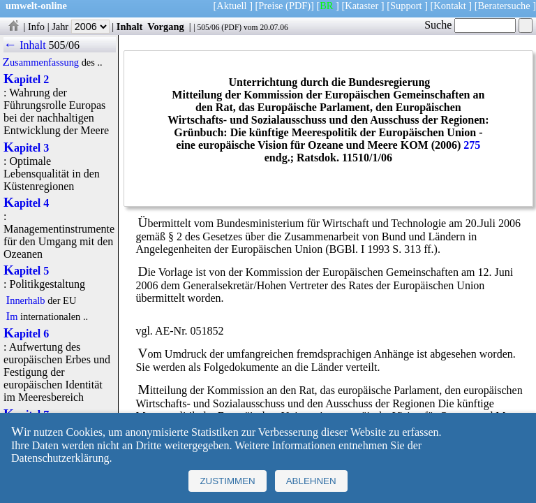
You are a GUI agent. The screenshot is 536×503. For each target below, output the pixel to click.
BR (326, 5)
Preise (270, 5)
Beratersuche (504, 5)
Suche (470, 25)
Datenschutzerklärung (60, 458)
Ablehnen (311, 481)
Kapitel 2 (26, 79)
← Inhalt (24, 45)
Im (11, 316)
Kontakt (449, 5)
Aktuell (231, 5)
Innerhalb (25, 300)
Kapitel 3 (26, 148)
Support (406, 5)
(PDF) (298, 5)
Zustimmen (227, 481)
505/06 (208, 27)
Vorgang (165, 26)
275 (471, 145)
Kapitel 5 (26, 271)
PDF (231, 27)
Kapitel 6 (26, 334)
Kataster (361, 5)
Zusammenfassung (40, 62)
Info (36, 26)
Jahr (81, 26)
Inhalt (130, 26)
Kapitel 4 (26, 203)
